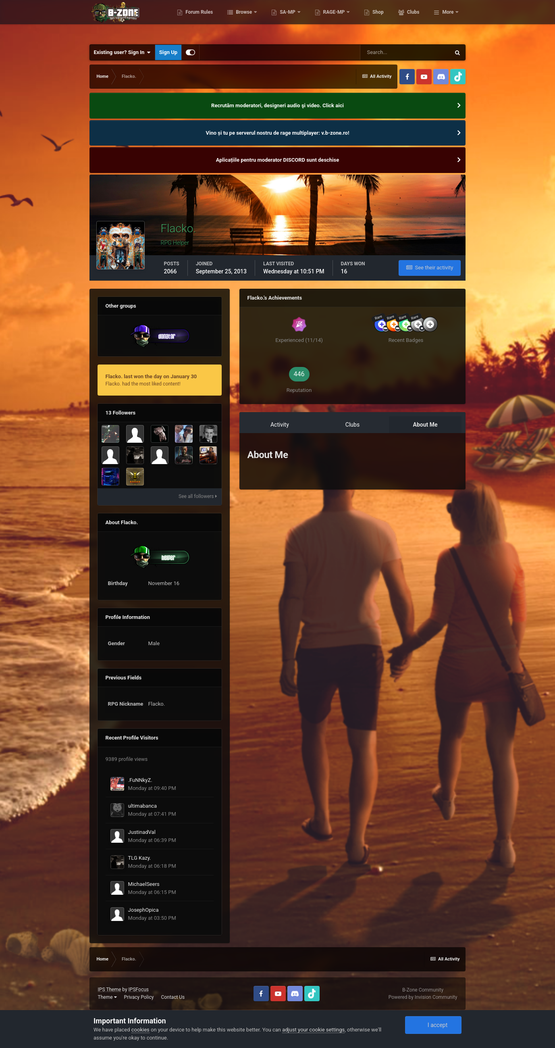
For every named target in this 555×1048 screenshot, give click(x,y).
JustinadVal (142, 832)
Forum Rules (234, 20)
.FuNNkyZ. (140, 780)
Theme (107, 997)
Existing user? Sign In (122, 52)
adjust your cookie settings (313, 1030)
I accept (433, 1025)
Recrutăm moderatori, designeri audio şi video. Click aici (277, 105)
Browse (279, 20)
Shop (413, 20)
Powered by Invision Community (423, 997)
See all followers (197, 496)
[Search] (405, 52)
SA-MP (323, 20)
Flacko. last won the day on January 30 (151, 376)
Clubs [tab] (352, 424)
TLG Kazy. (139, 858)
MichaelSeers (144, 884)
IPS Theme (109, 989)
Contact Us (173, 997)
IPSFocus (139, 989)
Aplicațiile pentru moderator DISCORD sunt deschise (277, 160)
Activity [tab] (279, 424)
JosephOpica (143, 910)
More (448, 20)
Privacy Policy (139, 997)
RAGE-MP (370, 20)
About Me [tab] (425, 424)
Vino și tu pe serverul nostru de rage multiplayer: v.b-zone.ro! (277, 133)
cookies (140, 1030)
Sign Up (168, 52)
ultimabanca (142, 806)
